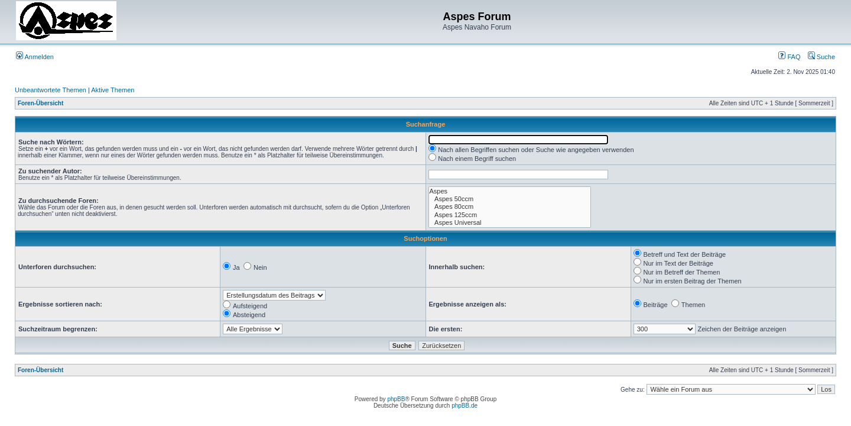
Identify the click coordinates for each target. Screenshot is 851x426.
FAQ (789, 56)
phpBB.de (465, 405)
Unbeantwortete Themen (50, 89)
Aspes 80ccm (510, 207)
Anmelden (35, 56)
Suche (821, 56)
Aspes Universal (510, 223)
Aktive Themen (112, 89)
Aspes (510, 191)
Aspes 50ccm (510, 199)
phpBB (396, 399)
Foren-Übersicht (40, 103)
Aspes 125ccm (510, 215)
